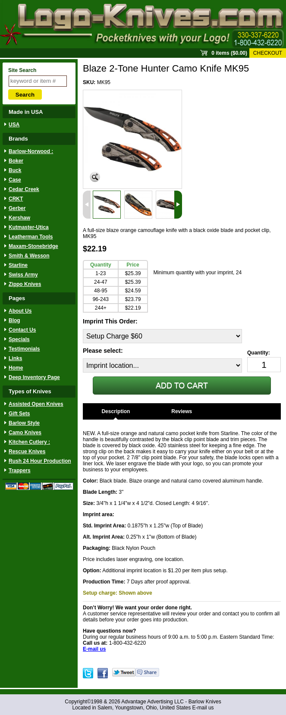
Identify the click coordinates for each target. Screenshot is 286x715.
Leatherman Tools (31, 237)
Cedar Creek (24, 189)
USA (14, 125)
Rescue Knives (27, 451)
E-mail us (203, 708)
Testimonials (24, 349)
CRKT (16, 199)
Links (15, 358)
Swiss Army (23, 275)
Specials (19, 339)
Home (16, 368)
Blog (14, 320)
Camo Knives (25, 433)
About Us (20, 311)
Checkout (267, 53)
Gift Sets (19, 414)
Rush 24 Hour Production (40, 461)
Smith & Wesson (29, 256)
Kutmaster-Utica (29, 227)
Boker (16, 161)
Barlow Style (24, 423)
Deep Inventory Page (34, 377)
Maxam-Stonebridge (33, 246)
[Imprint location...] (162, 365)
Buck (15, 170)
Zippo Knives (25, 284)
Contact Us (22, 330)
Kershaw (19, 218)
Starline (18, 265)
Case (15, 180)
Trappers (20, 470)
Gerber (17, 208)
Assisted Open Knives (36, 404)
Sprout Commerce (143, 24)
